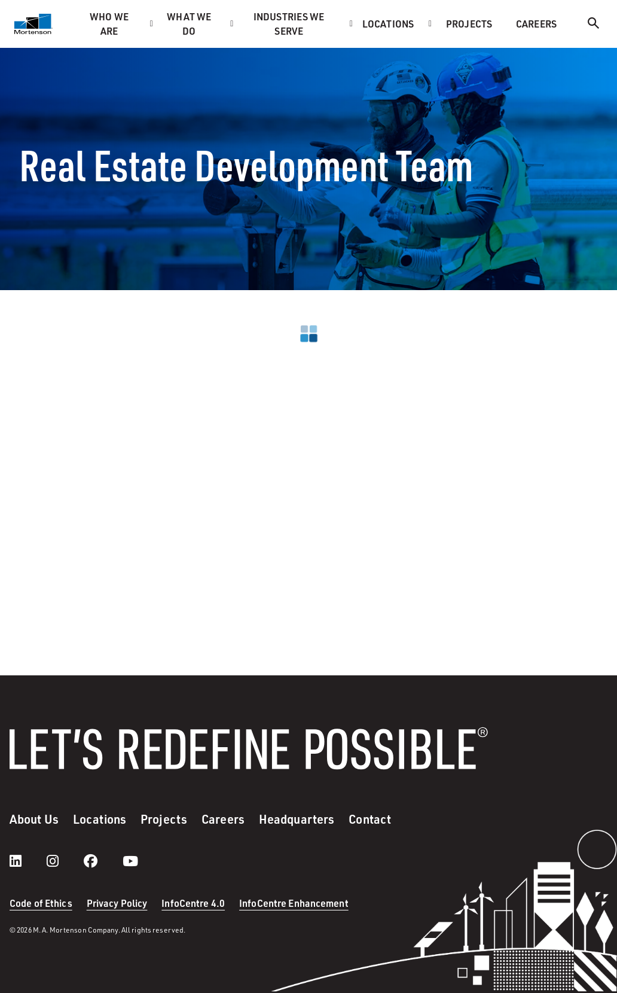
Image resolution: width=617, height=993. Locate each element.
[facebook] (102, 861)
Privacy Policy (117, 903)
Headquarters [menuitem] (296, 819)
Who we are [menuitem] (109, 23)
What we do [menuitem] (189, 23)
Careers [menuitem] (536, 23)
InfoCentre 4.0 (193, 903)
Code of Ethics (41, 903)
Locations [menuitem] (388, 23)
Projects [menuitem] (469, 23)
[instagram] (65, 861)
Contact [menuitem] (370, 819)
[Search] (593, 25)
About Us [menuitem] (34, 819)
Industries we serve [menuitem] (289, 23)
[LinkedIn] (27, 861)
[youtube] (130, 861)
